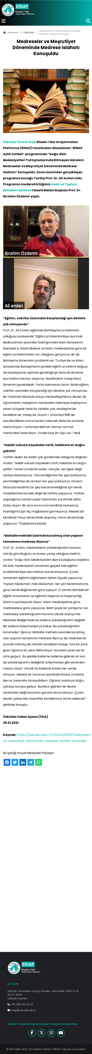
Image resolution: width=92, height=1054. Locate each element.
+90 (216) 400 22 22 (20, 1004)
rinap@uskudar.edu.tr (22, 1010)
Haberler (29, 32)
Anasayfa (10, 32)
